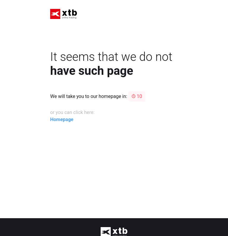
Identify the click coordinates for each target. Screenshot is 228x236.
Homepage (61, 119)
